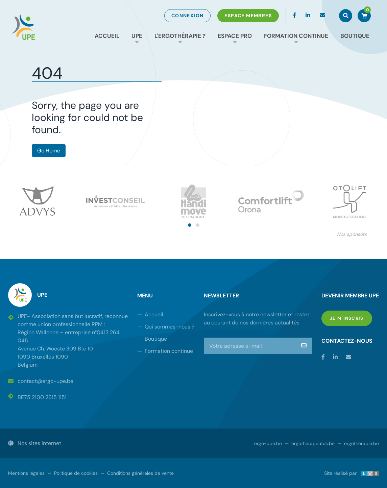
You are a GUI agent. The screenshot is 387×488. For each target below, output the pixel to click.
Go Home (48, 150)
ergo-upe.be (268, 443)
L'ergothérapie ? (179, 36)
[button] (190, 225)
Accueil (107, 36)
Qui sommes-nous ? (165, 326)
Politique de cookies (72, 473)
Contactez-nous (346, 340)
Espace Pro (235, 36)
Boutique (354, 36)
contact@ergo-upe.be (40, 381)
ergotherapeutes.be (310, 443)
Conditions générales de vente (137, 473)
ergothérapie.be (358, 443)
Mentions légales (26, 473)
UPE (136, 36)
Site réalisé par (351, 473)
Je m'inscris (351, 318)
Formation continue (296, 36)
